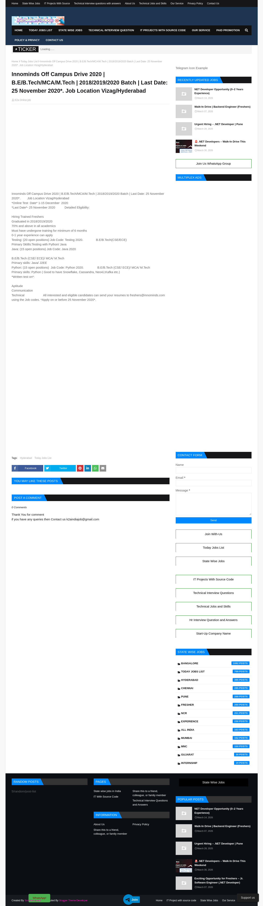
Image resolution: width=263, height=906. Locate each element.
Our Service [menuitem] (201, 30)
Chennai (215, 688)
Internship (215, 763)
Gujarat (215, 754)
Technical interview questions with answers (97, 3)
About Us (130, 3)
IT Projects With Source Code (213, 579)
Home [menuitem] (19, 30)
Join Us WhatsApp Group (213, 163)
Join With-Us (213, 534)
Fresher (215, 705)
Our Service (177, 3)
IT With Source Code (106, 796)
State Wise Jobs (31, 3)
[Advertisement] (91, 115)
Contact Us (213, 3)
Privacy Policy (195, 3)
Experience (215, 721)
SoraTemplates (33, 900)
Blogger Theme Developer (73, 900)
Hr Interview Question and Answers (213, 620)
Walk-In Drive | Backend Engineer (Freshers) (222, 106)
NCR (215, 713)
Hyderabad (26, 458)
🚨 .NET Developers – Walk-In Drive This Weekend (220, 143)
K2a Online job (23, 100)
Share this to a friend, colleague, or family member (149, 793)
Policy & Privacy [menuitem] (27, 40)
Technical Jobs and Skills (152, 3)
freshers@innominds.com (147, 295)
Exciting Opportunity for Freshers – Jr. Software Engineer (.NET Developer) (219, 880)
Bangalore (215, 663)
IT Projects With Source (57, 3)
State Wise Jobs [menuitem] (70, 30)
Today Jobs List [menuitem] (40, 30)
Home (15, 3)
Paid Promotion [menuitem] (228, 30)
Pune (215, 696)
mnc (215, 746)
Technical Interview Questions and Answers (150, 802)
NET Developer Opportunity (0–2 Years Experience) (219, 91)
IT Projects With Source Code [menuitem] (163, 30)
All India (215, 730)
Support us (248, 897)
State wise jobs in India (107, 791)
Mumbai (215, 738)
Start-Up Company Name (213, 633)
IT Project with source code (181, 900)
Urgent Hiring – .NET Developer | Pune (219, 124)
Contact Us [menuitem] (54, 40)
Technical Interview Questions (213, 593)
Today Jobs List (29, 61)
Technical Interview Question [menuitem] (111, 30)
